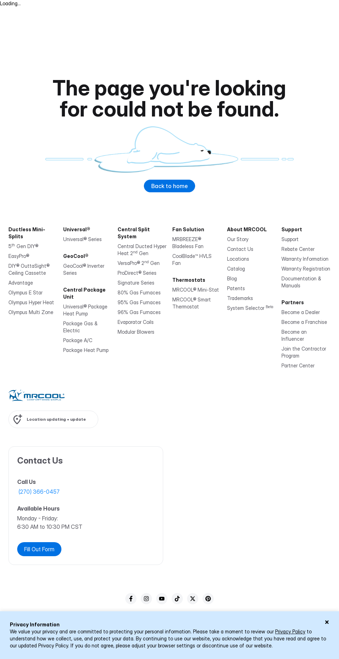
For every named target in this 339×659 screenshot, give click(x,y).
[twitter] (192, 598)
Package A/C (77, 340)
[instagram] (146, 598)
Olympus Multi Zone (30, 312)
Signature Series (136, 283)
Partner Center (297, 365)
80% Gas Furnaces (139, 292)
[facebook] (131, 598)
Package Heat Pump (85, 350)
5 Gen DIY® (23, 246)
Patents (236, 288)
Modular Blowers (136, 332)
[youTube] (161, 598)
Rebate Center (297, 249)
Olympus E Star (25, 292)
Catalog (236, 269)
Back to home (169, 185)
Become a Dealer (300, 312)
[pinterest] (208, 598)
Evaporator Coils (136, 322)
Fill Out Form (39, 549)
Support (290, 239)
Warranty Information (304, 259)
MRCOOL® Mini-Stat (195, 290)
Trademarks (240, 298)
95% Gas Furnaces (139, 302)
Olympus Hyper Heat (31, 302)
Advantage (20, 283)
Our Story (237, 239)
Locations (238, 259)
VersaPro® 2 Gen (139, 263)
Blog (232, 278)
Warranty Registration (305, 269)
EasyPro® (18, 256)
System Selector (250, 308)
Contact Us (240, 249)
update (78, 419)
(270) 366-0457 (39, 491)
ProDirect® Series (137, 273)
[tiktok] (177, 598)
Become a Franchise (304, 322)
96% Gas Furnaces (139, 312)
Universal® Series (82, 239)
